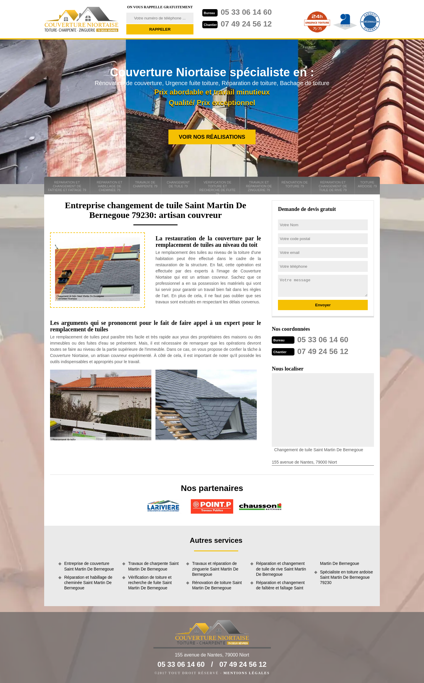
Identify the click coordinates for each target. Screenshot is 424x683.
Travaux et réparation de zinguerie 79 (259, 186)
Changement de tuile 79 (178, 184)
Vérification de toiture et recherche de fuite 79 (217, 187)
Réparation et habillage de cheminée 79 (109, 186)
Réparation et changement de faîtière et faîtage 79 (67, 186)
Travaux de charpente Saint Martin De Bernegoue (153, 566)
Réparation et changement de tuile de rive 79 (333, 186)
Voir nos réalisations (212, 137)
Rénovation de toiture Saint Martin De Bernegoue (217, 585)
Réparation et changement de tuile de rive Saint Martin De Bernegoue (281, 568)
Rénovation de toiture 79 (294, 184)
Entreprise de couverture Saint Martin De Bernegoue (89, 566)
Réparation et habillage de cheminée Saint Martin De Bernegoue (88, 582)
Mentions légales (246, 673)
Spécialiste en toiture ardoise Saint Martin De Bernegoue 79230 (346, 577)
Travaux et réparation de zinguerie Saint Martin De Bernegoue (215, 568)
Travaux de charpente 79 (145, 184)
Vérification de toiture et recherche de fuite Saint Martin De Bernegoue (150, 582)
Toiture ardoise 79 (367, 184)
